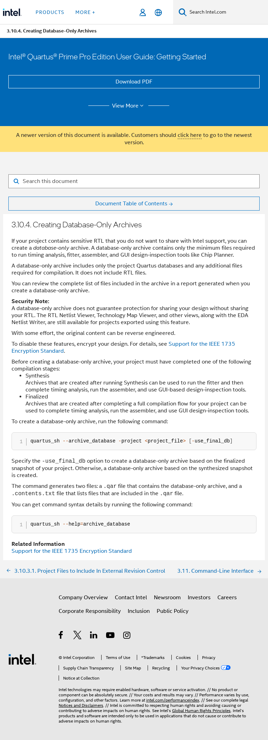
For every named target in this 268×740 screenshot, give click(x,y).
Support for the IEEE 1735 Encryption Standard (72, 551)
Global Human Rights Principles (201, 710)
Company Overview (83, 597)
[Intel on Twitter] (77, 636)
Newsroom (167, 597)
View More (129, 105)
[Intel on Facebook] (61, 636)
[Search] (183, 12)
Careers (227, 597)
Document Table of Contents (131, 203)
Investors (199, 597)
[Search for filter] (134, 181)
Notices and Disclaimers (81, 705)
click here (190, 135)
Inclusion (139, 611)
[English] (158, 12)
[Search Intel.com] (227, 12)
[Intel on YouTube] (110, 636)
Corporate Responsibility (90, 611)
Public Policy (172, 611)
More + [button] (85, 12)
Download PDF (134, 81)
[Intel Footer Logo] (22, 658)
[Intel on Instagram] (127, 636)
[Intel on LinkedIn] (94, 636)
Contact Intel (131, 597)
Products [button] (50, 12)
